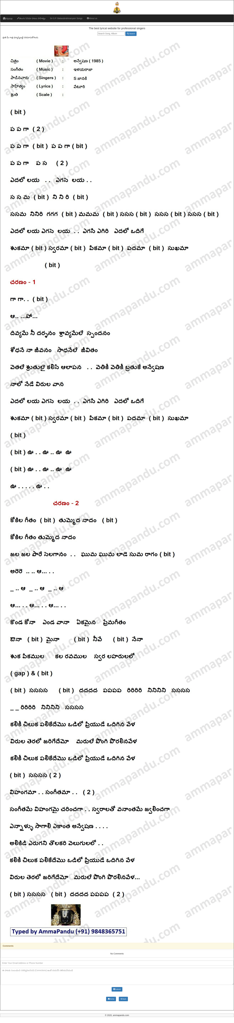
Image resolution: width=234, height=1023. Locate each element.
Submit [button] (117, 989)
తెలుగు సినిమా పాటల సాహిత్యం (31, 18)
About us (92, 18)
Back (123, 999)
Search (131, 34)
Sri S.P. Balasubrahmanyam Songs (66, 18)
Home (8, 18)
